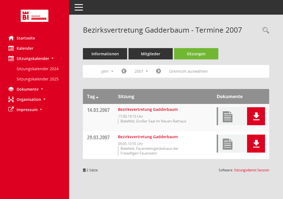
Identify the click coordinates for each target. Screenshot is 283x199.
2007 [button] (141, 71)
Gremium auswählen (188, 71)
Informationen (105, 53)
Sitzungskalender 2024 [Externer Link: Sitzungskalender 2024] (38, 68)
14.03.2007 (98, 110)
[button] (34, 58)
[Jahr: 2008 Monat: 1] (158, 71)
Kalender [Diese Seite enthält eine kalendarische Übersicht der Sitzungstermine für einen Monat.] (20, 48)
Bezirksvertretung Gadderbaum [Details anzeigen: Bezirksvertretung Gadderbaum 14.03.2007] (148, 109)
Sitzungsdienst (251, 170)
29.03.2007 (98, 137)
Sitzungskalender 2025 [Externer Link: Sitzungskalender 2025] (38, 79)
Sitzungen (196, 53)
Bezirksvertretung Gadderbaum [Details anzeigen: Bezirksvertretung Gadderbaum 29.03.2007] (148, 136)
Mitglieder (150, 53)
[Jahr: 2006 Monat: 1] (123, 71)
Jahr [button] (107, 71)
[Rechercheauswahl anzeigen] (264, 30)
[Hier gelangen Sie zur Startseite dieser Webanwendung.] (34, 16)
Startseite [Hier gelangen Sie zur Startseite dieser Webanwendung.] (21, 38)
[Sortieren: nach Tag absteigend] (97, 96)
